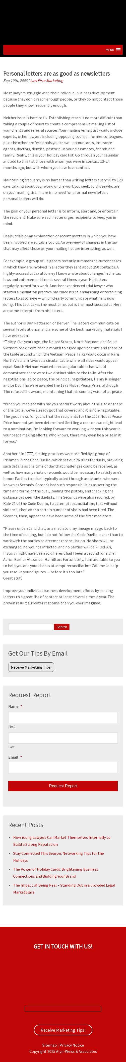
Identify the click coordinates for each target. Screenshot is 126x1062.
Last (11, 747)
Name (15, 706)
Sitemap (49, 1045)
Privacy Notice (72, 1045)
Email (15, 757)
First (11, 727)
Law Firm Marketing (46, 80)
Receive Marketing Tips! (31, 667)
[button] (110, 50)
